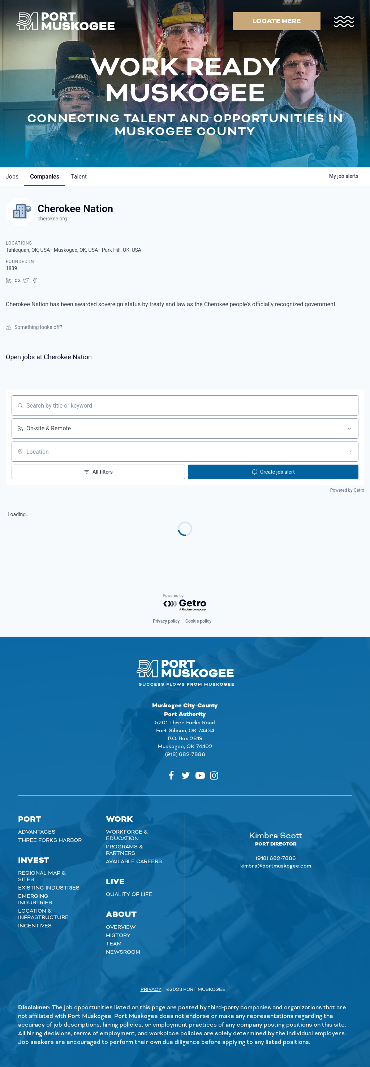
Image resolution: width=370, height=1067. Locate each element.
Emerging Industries (35, 899)
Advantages (36, 832)
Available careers (134, 861)
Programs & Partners (124, 850)
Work (119, 819)
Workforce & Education (127, 835)
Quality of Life (129, 894)
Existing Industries (48, 888)
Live (115, 882)
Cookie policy (198, 621)
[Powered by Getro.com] (185, 603)
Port (29, 819)
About (121, 914)
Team (114, 944)
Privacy (151, 989)
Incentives (35, 926)
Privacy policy (166, 621)
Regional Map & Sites (42, 876)
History (118, 935)
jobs (12, 176)
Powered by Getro (347, 490)
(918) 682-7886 (185, 754)
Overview (120, 927)
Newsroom (123, 952)
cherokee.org (52, 218)
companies (44, 176)
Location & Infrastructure (43, 914)
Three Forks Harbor (50, 840)
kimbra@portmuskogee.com (275, 866)
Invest (33, 860)
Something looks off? (34, 327)
